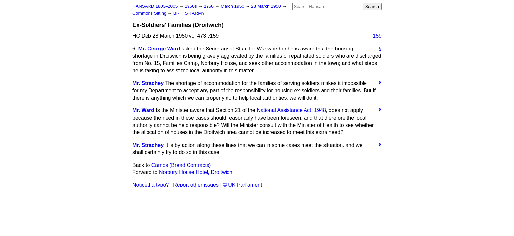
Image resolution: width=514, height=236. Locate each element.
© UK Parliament (242, 184)
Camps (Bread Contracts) (181, 165)
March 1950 (233, 6)
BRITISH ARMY (189, 13)
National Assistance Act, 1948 (291, 110)
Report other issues (196, 184)
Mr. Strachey (148, 83)
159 (377, 36)
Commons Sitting (150, 13)
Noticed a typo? (150, 184)
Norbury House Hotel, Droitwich (195, 172)
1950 (209, 6)
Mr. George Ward (159, 48)
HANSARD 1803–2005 (155, 6)
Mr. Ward (143, 110)
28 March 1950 (266, 6)
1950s (191, 6)
